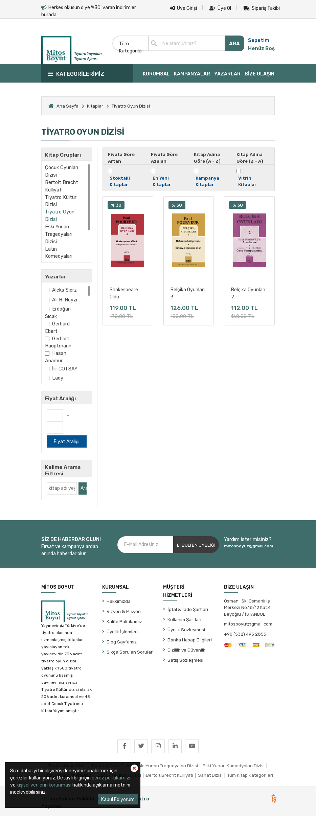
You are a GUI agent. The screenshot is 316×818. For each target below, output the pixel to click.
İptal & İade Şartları (187, 610)
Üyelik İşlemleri (122, 633)
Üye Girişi (183, 8)
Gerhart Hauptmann (58, 342)
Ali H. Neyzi (64, 300)
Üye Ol (220, 8)
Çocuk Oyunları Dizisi (61, 171)
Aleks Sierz (64, 290)
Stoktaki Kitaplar (120, 181)
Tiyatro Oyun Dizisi (59, 215)
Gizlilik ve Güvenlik (186, 651)
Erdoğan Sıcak (58, 312)
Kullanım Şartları (184, 620)
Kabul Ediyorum (118, 799)
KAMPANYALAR (192, 74)
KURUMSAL (156, 74)
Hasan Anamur (55, 357)
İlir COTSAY (64, 369)
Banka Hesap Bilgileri (189, 641)
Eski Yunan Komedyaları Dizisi (234, 767)
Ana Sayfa (67, 106)
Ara (84, 490)
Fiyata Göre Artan (121, 158)
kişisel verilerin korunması (44, 785)
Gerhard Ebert (57, 327)
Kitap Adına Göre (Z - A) (249, 158)
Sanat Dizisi (210, 776)
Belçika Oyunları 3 (188, 293)
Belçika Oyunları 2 (248, 293)
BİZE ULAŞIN (259, 74)
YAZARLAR (227, 74)
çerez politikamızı (111, 778)
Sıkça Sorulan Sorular (130, 653)
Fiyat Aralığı (67, 443)
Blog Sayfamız (122, 643)
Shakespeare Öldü (124, 293)
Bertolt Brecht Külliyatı (61, 186)
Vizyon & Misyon (124, 612)
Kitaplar (95, 106)
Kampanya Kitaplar (207, 181)
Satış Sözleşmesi (185, 661)
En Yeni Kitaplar (162, 181)
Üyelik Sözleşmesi (186, 631)
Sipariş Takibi (262, 8)
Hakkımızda (119, 602)
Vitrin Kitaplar (247, 181)
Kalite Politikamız (124, 623)
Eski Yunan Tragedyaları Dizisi (58, 234)
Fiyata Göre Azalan (164, 158)
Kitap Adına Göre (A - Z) (207, 158)
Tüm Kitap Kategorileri (250, 776)
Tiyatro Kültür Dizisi (60, 201)
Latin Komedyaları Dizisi (58, 256)
